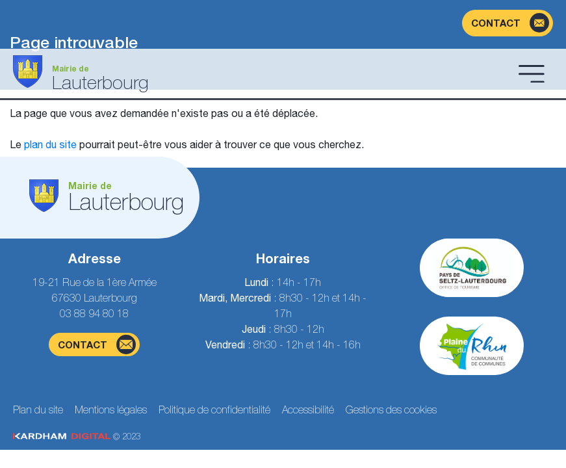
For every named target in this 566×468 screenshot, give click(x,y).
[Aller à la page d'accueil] (261, 73)
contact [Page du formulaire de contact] (97, 344)
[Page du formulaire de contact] (507, 23)
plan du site (50, 144)
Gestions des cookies (391, 409)
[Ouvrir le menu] (531, 73)
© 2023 (76, 436)
